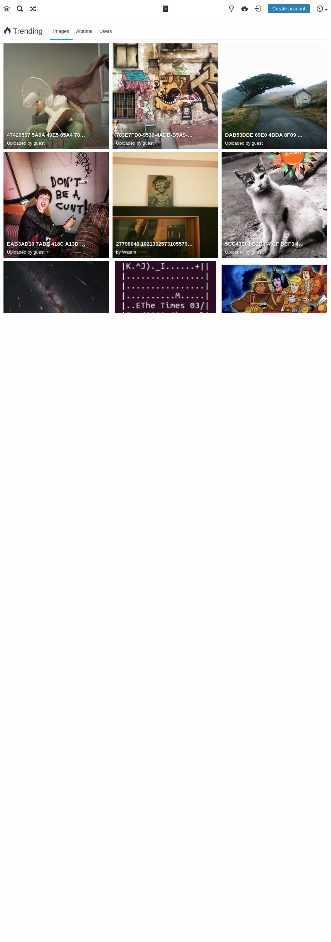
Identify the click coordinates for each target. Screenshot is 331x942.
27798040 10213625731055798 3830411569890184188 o (155, 244)
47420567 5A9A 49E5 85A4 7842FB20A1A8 (46, 135)
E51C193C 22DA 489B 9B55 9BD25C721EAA (155, 462)
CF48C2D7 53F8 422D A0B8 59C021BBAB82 (46, 788)
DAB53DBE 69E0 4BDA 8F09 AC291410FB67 (264, 135)
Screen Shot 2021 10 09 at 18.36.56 (46, 571)
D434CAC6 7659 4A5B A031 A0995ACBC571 (264, 788)
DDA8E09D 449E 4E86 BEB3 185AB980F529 (46, 462)
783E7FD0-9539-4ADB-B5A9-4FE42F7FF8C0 (155, 135)
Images (61, 31)
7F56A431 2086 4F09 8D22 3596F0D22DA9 (46, 353)
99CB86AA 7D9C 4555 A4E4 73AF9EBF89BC (264, 462)
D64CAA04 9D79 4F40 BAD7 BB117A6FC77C (155, 353)
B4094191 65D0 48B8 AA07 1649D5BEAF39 (264, 679)
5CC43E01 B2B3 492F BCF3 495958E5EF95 (264, 244)
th (227, 571)
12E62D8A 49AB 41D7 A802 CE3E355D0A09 (46, 897)
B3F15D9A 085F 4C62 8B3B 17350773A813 (155, 897)
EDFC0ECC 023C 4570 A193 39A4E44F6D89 (264, 353)
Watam (129, 252)
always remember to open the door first (155, 679)
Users (105, 31)
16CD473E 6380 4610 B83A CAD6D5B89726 (264, 897)
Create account (288, 8)
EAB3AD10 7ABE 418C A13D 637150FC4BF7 (46, 244)
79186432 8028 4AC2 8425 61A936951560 (46, 679)
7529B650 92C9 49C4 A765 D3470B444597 (155, 571)
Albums (84, 31)
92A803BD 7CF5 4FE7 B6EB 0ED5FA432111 (155, 788)
